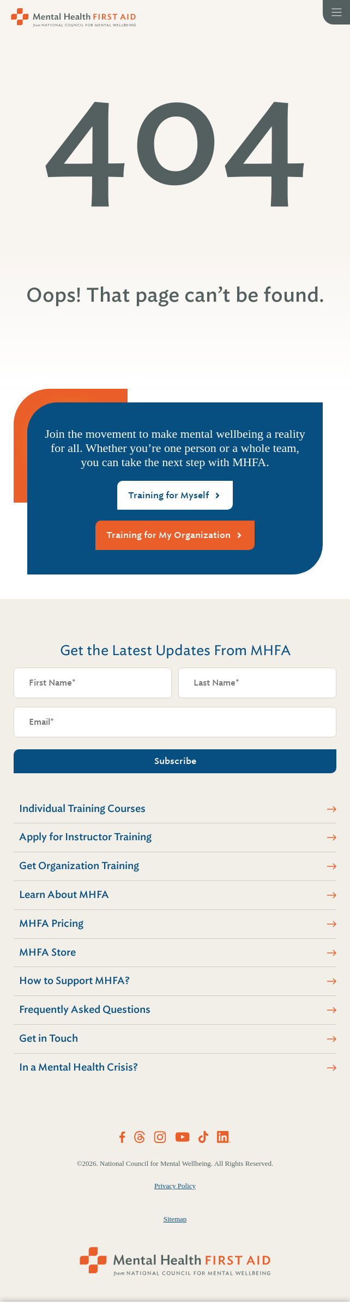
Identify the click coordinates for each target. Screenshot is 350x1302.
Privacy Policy (175, 1186)
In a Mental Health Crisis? (78, 1067)
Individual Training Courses (82, 808)
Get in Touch (48, 1038)
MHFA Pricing (51, 923)
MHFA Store (47, 952)
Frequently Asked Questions (84, 1009)
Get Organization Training (79, 865)
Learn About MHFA (64, 894)
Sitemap (175, 1219)
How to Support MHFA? (74, 980)
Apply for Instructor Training (85, 836)
